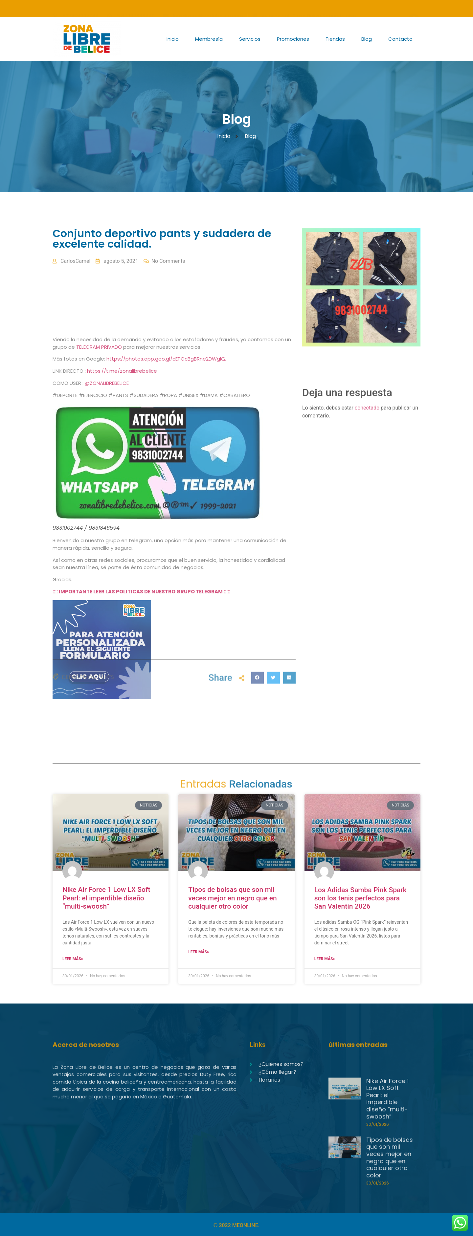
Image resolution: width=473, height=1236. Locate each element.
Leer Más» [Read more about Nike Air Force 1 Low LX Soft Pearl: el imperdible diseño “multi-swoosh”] (72, 959)
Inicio (173, 38)
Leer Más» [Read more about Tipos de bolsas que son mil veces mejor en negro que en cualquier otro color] (198, 952)
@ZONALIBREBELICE (107, 609)
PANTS (105, 700)
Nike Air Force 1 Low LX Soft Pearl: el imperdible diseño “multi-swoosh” (106, 898)
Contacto (400, 38)
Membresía (209, 38)
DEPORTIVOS (78, 700)
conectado (367, 445)
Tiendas (335, 38)
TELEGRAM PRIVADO (99, 572)
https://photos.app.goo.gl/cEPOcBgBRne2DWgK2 (166, 585)
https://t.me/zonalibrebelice (122, 597)
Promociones (293, 38)
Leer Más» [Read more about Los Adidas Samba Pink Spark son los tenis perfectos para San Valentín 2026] (324, 959)
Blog (366, 38)
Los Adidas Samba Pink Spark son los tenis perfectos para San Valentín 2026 (360, 898)
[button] (257, 703)
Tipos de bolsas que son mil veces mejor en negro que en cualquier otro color (232, 898)
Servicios (249, 38)
